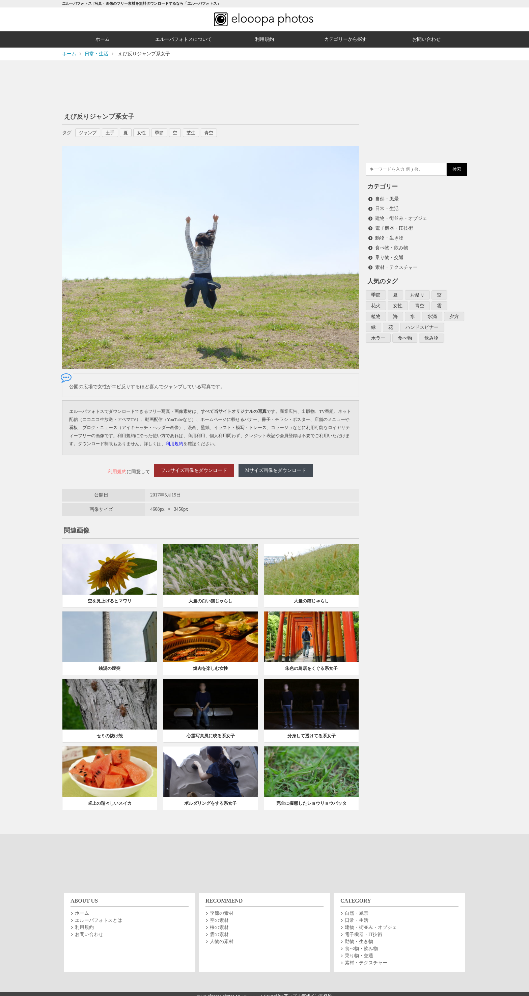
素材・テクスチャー (396, 264)
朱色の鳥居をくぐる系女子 (311, 664)
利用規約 (264, 39)
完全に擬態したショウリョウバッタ (311, 799)
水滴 (432, 312)
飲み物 (431, 333)
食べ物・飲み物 (391, 245)
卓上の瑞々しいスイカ (110, 799)
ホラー (378, 333)
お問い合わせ (426, 39)
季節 (164, 132)
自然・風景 (387, 198)
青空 (216, 132)
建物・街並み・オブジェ (401, 217)
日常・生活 (387, 207)
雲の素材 (219, 930)
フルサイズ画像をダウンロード (194, 469)
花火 (376, 302)
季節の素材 (221, 909)
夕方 (454, 312)
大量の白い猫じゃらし (210, 596)
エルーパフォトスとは (98, 916)
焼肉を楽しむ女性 (210, 664)
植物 (376, 312)
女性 (145, 132)
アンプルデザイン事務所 (308, 992)
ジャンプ (89, 132)
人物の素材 (221, 937)
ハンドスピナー (422, 323)
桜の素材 (219, 923)
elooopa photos (221, 992)
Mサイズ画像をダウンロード (275, 469)
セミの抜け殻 (109, 731)
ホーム (102, 39)
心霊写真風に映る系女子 (211, 731)
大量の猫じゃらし (311, 596)
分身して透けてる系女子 (311, 731)
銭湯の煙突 (109, 664)
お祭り (417, 291)
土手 (112, 132)
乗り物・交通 (389, 255)
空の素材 (219, 916)
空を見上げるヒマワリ (110, 596)
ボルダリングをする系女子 (210, 799)
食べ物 (405, 333)
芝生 (197, 132)
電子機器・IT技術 (394, 226)
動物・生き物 (389, 236)
